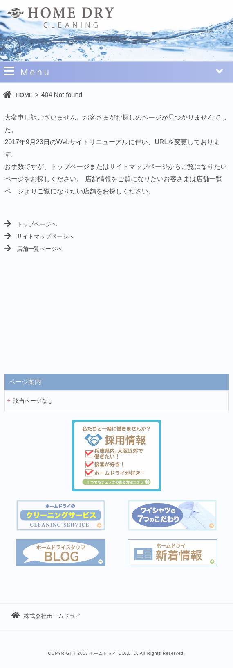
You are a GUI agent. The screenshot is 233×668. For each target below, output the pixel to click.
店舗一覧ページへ (33, 248)
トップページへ (30, 224)
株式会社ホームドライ (46, 616)
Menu (114, 71)
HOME (18, 94)
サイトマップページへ (39, 236)
